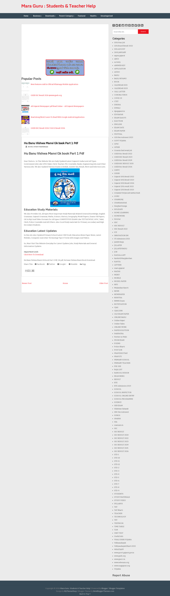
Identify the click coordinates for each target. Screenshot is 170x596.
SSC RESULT (119, 432)
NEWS (116, 291)
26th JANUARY (120, 52)
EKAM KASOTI (120, 118)
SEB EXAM (118, 406)
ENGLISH (118, 124)
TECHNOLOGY (120, 517)
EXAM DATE (119, 128)
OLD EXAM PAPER (121, 314)
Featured (81, 15)
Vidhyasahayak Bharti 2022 (125, 546)
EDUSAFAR (118, 114)
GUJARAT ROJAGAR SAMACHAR (127, 193)
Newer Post (27, 283)
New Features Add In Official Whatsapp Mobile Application (54, 84)
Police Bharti (119, 347)
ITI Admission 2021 (122, 239)
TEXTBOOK (118, 523)
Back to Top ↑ (85, 594)
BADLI (116, 75)
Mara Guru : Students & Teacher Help (58, 5)
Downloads (50, 16)
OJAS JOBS (118, 311)
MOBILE (117, 278)
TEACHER (118, 513)
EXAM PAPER (119, 131)
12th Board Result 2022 (123, 46)
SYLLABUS (118, 504)
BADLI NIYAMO (120, 79)
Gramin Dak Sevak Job (123, 150)
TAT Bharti (118, 510)
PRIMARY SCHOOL (121, 360)
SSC (115, 428)
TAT (115, 507)
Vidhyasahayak (120, 543)
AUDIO (117, 72)
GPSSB (117, 147)
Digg (83, 264)
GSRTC (117, 170)
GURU (116, 196)
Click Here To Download (33, 255)
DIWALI (117, 108)
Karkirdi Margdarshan (123, 258)
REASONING (119, 376)
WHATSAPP (119, 549)
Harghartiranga (120, 206)
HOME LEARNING (121, 213)
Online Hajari (119, 320)
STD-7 (116, 484)
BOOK (30, 147)
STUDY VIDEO (120, 500)
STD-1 (116, 455)
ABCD (116, 59)
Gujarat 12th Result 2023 (124, 190)
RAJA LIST (118, 370)
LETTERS (118, 265)
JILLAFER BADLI (120, 249)
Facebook (40, 264)
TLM (116, 530)
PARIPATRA (119, 334)
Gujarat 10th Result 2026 (124, 183)
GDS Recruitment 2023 (123, 137)
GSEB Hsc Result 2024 (123, 160)
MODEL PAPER (120, 281)
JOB (115, 252)
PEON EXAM (119, 340)
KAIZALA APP (120, 255)
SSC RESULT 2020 (121, 435)
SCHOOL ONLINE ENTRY (124, 396)
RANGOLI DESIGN (121, 373)
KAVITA (117, 262)
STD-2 (116, 468)
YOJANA (117, 569)
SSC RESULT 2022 (121, 438)
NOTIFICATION (120, 304)
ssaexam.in (118, 425)
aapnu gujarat (119, 56)
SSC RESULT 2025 (121, 448)
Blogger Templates (117, 588)
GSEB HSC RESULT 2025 (124, 164)
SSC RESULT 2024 (121, 445)
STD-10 (117, 458)
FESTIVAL (118, 134)
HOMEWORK (119, 216)
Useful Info (118, 536)
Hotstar (117, 219)
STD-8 (116, 487)
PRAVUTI (118, 356)
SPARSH (117, 419)
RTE (116, 383)
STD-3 (116, 471)
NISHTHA (118, 298)
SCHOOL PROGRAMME (123, 399)
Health (93, 16)
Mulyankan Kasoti (121, 288)
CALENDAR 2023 (121, 88)
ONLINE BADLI (120, 317)
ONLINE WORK (120, 327)
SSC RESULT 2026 (121, 451)
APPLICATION (120, 69)
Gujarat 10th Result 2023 (124, 180)
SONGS (117, 415)
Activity (117, 62)
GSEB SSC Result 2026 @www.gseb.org (46, 95)
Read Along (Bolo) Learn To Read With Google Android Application (57, 117)
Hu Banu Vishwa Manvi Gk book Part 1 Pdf (51, 143)
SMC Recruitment (121, 412)
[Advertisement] (65, 41)
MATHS (117, 271)
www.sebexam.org (121, 562)
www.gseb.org (120, 556)
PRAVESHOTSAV (121, 353)
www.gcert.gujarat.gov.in (124, 553)
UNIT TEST (118, 533)
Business (37, 16)
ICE (115, 232)
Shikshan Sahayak (121, 409)
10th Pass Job (119, 43)
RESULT (117, 379)
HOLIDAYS (118, 209)
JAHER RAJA (119, 242)
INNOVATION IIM (121, 235)
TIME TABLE (119, 527)
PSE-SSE (117, 366)
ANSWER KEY (119, 65)
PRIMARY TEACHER (122, 363)
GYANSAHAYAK (120, 203)
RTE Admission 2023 (122, 386)
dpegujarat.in (119, 111)
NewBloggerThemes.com (103, 591)
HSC (116, 222)
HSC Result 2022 (120, 229)
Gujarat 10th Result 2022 (124, 177)
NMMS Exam (119, 301)
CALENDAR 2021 (120, 85)
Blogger (104, 588)
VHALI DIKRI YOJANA (123, 540)
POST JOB (118, 350)
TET (115, 520)
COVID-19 (118, 98)
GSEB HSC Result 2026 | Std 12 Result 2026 (48, 128)
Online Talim (119, 324)
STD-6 (116, 481)
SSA (115, 422)
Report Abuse (121, 575)
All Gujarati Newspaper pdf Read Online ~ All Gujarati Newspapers (57, 106)
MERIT (117, 275)
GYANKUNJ (118, 200)
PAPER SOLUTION (121, 330)
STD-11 (117, 461)
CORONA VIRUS (120, 95)
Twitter (51, 264)
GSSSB (117, 173)
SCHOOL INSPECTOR (122, 392)
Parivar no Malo (120, 337)
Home (26, 15)
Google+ (61, 264)
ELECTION (118, 121)
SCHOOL (117, 389)
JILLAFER (118, 245)
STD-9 (116, 491)
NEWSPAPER (119, 294)
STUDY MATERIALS (40, 147)
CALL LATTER (119, 92)
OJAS (116, 307)
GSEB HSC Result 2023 (123, 157)
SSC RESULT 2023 (121, 441)
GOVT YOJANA (120, 141)
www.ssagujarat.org (122, 566)
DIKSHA (117, 105)
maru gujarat (119, 268)
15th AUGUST (119, 49)
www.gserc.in (119, 559)
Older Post (103, 283)
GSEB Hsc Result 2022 (123, 154)
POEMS (117, 343)
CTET (116, 101)
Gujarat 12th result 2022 (124, 186)
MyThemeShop (70, 591)
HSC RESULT (119, 226)
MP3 (116, 285)
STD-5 (116, 477)
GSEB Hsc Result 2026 (123, 167)
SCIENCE (118, 402)
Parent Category (67, 16)
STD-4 (116, 474)
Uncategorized (107, 15)
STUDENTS (118, 494)
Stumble (73, 264)
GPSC (116, 144)
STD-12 (117, 464)
